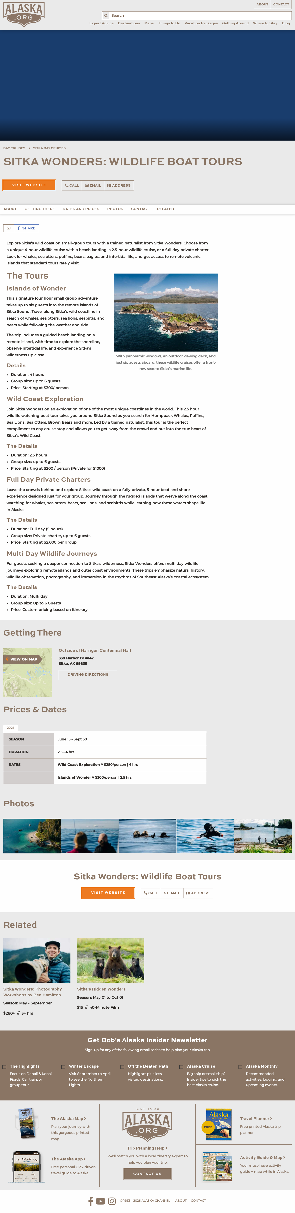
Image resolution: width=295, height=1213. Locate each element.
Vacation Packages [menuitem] (201, 23)
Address (119, 186)
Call (72, 186)
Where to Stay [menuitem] (265, 23)
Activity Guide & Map (262, 1158)
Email (93, 186)
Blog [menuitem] (286, 23)
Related (165, 209)
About (262, 4)
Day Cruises (14, 148)
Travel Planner (256, 1119)
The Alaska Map (68, 1119)
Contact (281, 4)
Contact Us (147, 1174)
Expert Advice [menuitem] (101, 23)
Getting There (40, 209)
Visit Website (29, 185)
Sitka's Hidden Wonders (101, 989)
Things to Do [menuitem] (169, 23)
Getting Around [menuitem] (235, 23)
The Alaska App (68, 1159)
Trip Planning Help (147, 1148)
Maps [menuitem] (149, 23)
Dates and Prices (81, 209)
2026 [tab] (10, 728)
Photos (115, 209)
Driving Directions (88, 675)
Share (26, 228)
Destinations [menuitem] (129, 23)
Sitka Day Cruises (49, 148)
